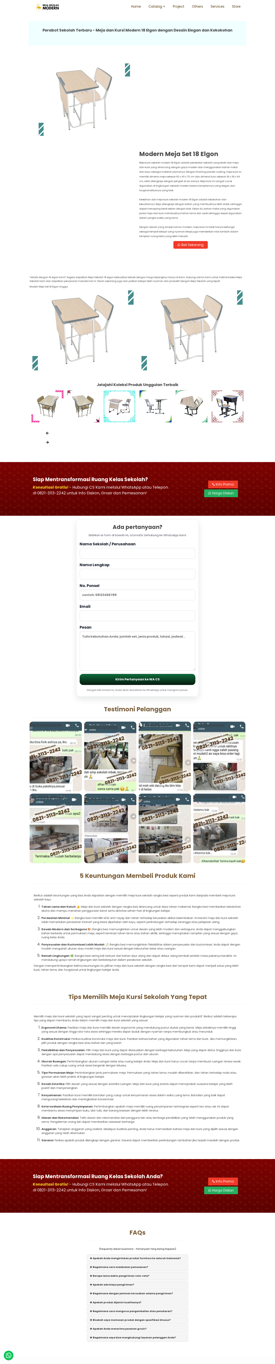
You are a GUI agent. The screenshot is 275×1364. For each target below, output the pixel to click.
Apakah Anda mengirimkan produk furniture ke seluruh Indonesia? (135, 1173)
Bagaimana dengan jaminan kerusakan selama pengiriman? (131, 1208)
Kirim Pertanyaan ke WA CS (137, 594)
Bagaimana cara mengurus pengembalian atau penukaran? (131, 1226)
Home (136, 6)
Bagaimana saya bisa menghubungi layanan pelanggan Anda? (133, 1252)
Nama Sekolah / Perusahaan (137, 465)
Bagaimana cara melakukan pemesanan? (119, 1182)
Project (178, 6)
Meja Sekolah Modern (143, 1359)
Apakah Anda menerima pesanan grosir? (118, 1244)
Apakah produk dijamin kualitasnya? (116, 1217)
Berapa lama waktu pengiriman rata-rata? (119, 1191)
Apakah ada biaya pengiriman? (112, 1199)
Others (197, 6)
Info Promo (223, 399)
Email (137, 527)
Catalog (155, 6)
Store (236, 6)
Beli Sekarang (192, 159)
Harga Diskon (221, 408)
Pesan (137, 563)
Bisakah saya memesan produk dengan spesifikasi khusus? (130, 1235)
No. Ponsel (137, 507)
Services (217, 6)
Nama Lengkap (137, 486)
